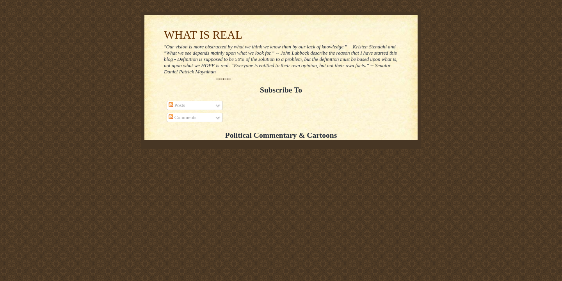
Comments (183, 117)
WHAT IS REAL (203, 34)
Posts (177, 105)
